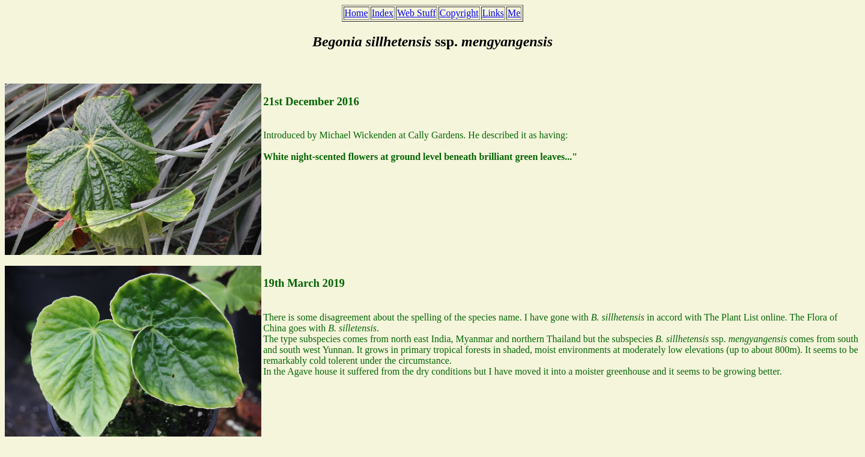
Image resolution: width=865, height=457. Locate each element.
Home (356, 13)
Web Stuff (416, 13)
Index (382, 13)
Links (493, 13)
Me (514, 13)
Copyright (459, 13)
